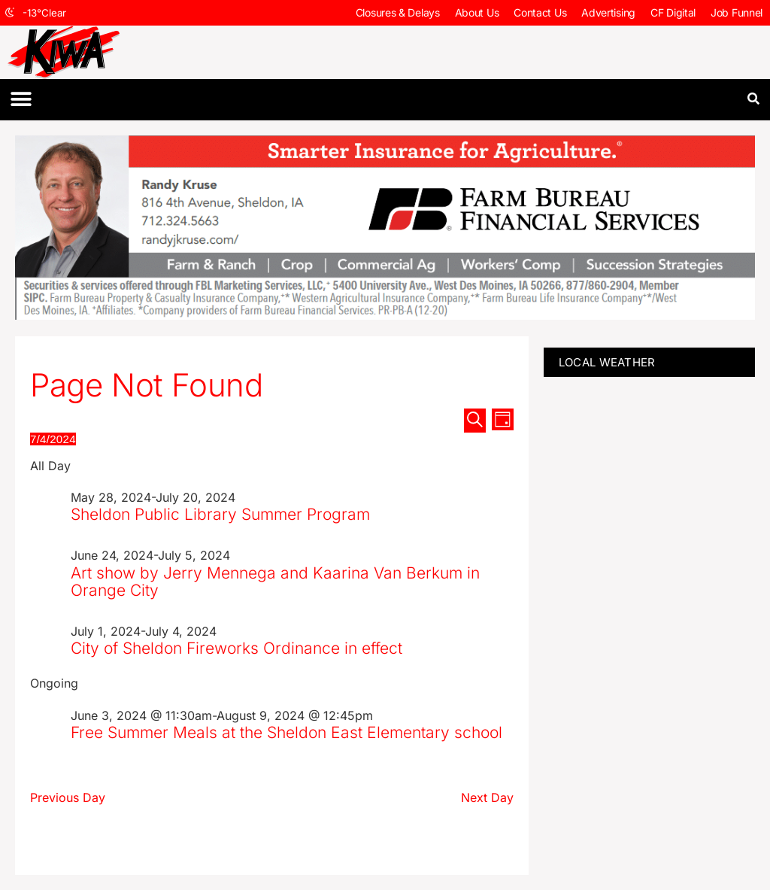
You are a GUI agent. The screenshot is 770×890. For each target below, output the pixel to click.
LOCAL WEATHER (607, 362)
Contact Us (540, 12)
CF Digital (673, 12)
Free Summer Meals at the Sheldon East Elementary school (286, 732)
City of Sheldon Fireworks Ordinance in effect (236, 648)
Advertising (608, 12)
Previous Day (67, 797)
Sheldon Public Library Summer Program (220, 514)
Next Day (487, 797)
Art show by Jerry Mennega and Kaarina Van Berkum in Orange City (275, 581)
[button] (21, 100)
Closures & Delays (398, 12)
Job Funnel (736, 12)
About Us (477, 12)
